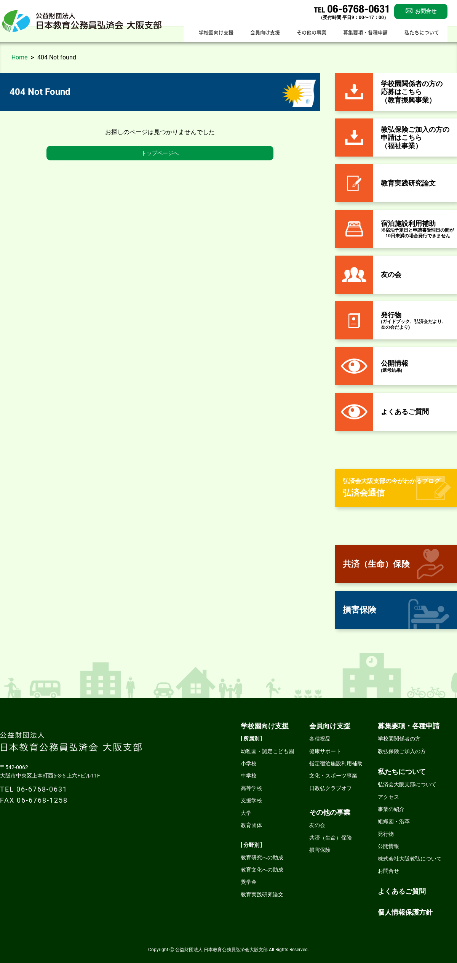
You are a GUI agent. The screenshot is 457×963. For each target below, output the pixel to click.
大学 (246, 813)
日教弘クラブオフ (330, 788)
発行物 (386, 834)
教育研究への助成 (262, 857)
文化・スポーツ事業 (333, 776)
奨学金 (249, 882)
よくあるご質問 (402, 891)
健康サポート (325, 751)
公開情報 (388, 846)
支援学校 (251, 800)
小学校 (249, 763)
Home (19, 57)
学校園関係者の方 (399, 739)
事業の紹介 (391, 809)
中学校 (249, 776)
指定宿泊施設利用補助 (336, 763)
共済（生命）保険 (330, 838)
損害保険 (320, 850)
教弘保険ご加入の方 (402, 751)
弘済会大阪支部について (407, 784)
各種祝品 (320, 739)
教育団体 (251, 825)
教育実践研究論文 (262, 894)
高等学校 (251, 788)
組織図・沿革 (394, 821)
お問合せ (388, 871)
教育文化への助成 (262, 870)
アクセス (388, 797)
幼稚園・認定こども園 (267, 751)
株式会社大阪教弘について (410, 859)
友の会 (317, 825)
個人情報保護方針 (405, 912)
